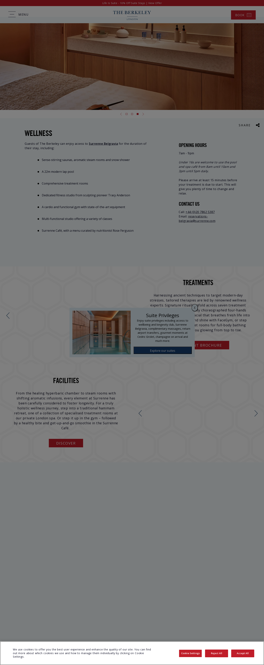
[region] (132, 653)
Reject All (216, 653)
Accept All (243, 653)
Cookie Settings (190, 653)
